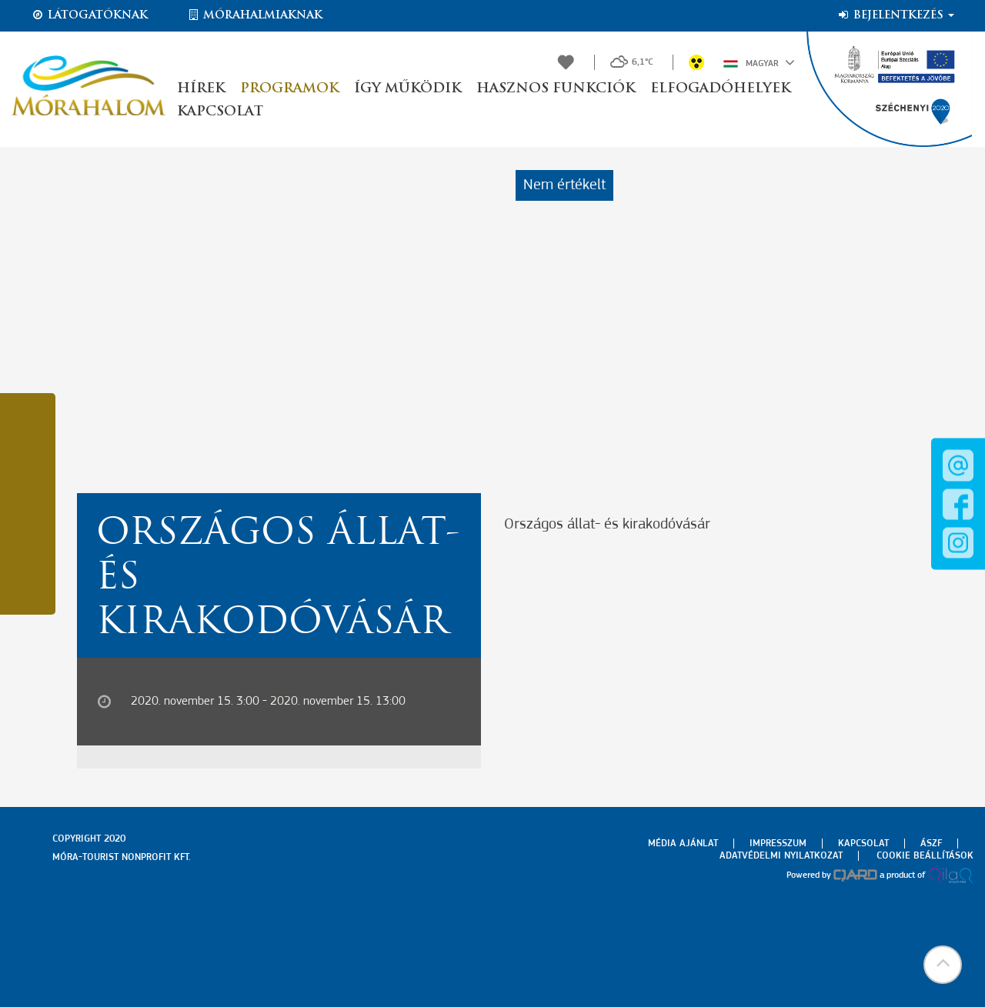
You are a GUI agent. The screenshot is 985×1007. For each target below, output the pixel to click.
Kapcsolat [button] (220, 111)
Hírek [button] (201, 88)
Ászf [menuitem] (931, 844)
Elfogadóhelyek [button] (720, 88)
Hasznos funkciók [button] (555, 88)
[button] (942, 964)
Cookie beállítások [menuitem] (924, 856)
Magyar (759, 62)
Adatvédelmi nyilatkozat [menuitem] (781, 856)
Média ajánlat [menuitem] (683, 844)
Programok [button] (289, 88)
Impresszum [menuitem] (778, 844)
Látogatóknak (89, 15)
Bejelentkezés (895, 15)
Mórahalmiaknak (254, 15)
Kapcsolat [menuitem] (863, 844)
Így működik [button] (407, 88)
